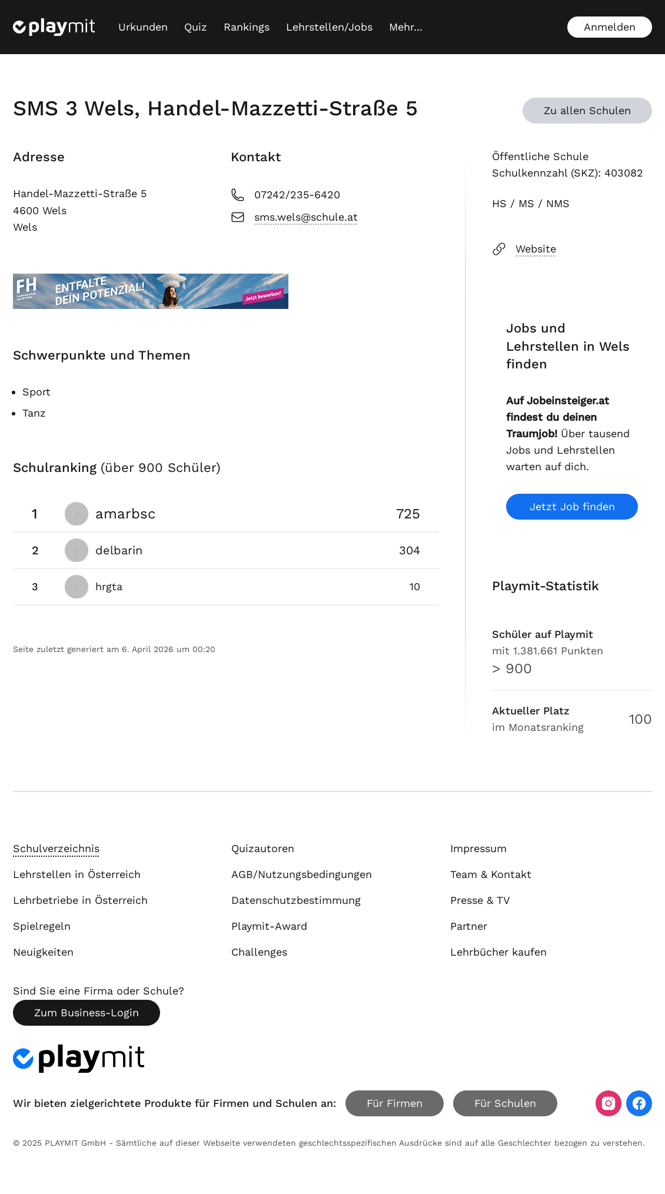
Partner (468, 926)
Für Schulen (505, 1103)
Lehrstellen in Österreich (77, 874)
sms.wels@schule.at (294, 217)
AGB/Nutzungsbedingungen (301, 874)
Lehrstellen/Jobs (329, 27)
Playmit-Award (269, 926)
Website (524, 249)
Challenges (259, 952)
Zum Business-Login (86, 1012)
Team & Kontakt (490, 874)
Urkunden (143, 27)
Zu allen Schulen (587, 110)
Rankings (247, 27)
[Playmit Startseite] (54, 27)
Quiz (195, 27)
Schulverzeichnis (56, 848)
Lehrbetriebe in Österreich (80, 900)
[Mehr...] (406, 27)
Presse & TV (480, 900)
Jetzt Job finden (572, 506)
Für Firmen (395, 1103)
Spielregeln (42, 926)
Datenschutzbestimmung (296, 900)
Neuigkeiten (43, 952)
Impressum (478, 848)
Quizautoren (262, 848)
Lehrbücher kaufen (498, 952)
